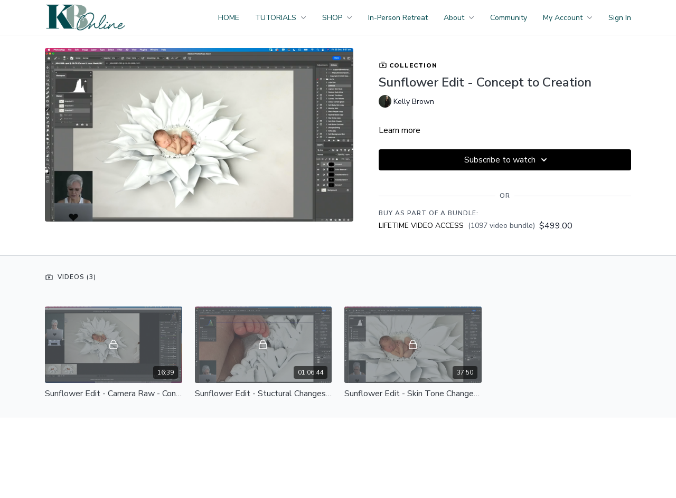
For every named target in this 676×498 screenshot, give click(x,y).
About (459, 18)
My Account (568, 18)
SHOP (337, 18)
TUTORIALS (280, 18)
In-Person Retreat (398, 18)
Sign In (619, 18)
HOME (228, 18)
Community (508, 18)
